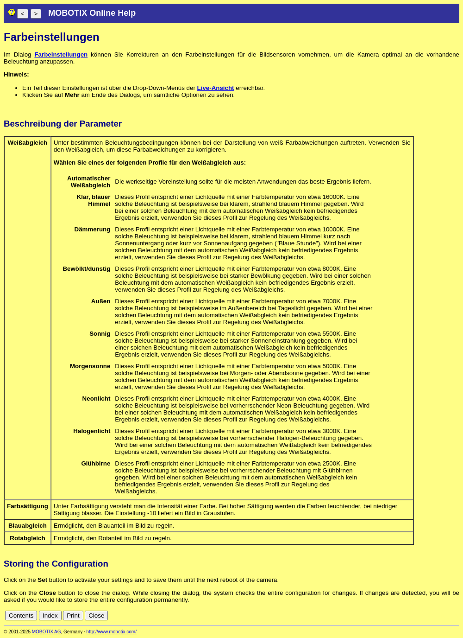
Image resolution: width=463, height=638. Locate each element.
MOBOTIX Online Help (92, 13)
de (444, 615)
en (454, 615)
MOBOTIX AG (46, 631)
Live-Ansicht (215, 87)
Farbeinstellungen (61, 54)
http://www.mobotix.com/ (112, 631)
